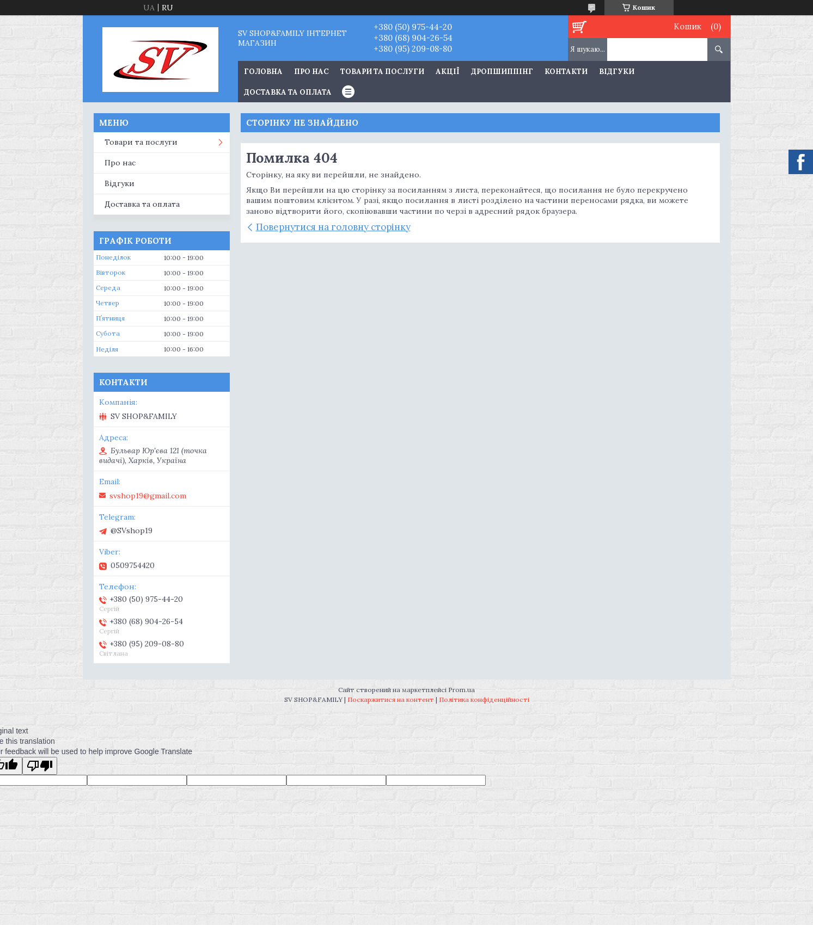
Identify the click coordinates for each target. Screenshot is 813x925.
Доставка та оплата (288, 92)
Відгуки (616, 71)
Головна (263, 71)
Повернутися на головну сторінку (333, 227)
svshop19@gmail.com (147, 496)
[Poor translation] (39, 766)
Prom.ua (461, 690)
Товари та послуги (382, 71)
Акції (448, 71)
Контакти (566, 71)
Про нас (311, 71)
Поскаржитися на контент (390, 699)
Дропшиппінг (502, 71)
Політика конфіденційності (484, 699)
